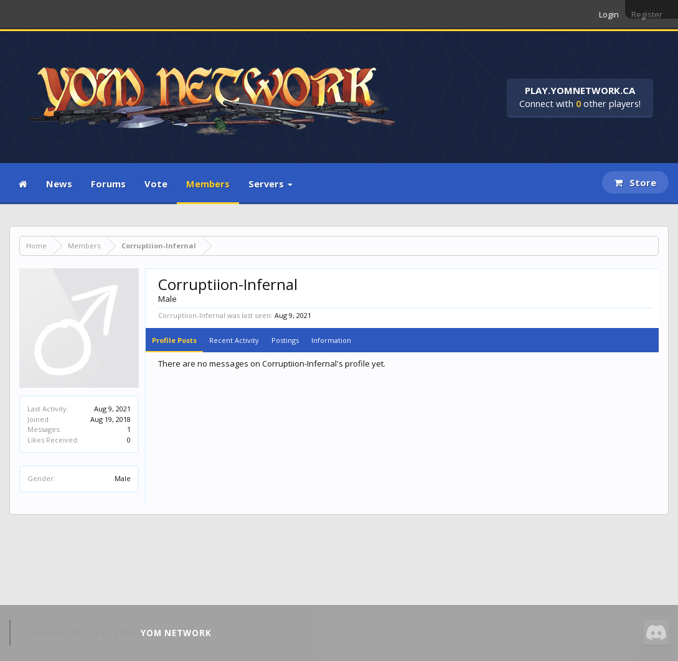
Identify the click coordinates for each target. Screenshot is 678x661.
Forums (108, 183)
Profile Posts (174, 340)
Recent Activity (234, 340)
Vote (155, 183)
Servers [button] (270, 183)
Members (208, 183)
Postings (285, 340)
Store (635, 182)
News (59, 183)
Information (331, 340)
